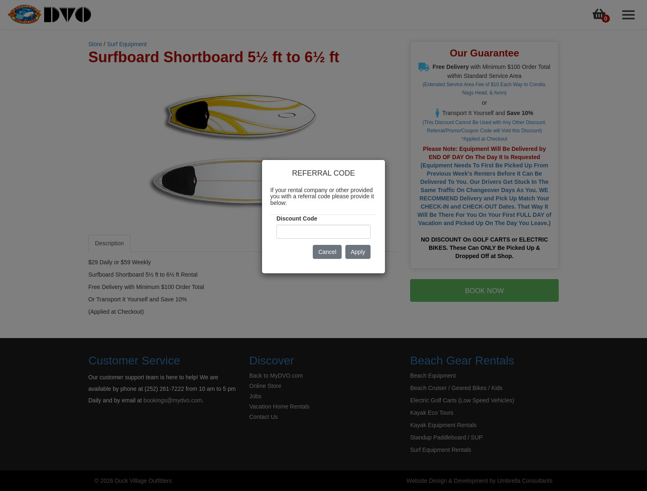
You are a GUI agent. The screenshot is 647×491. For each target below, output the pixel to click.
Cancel (327, 252)
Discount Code (296, 218)
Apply (358, 252)
